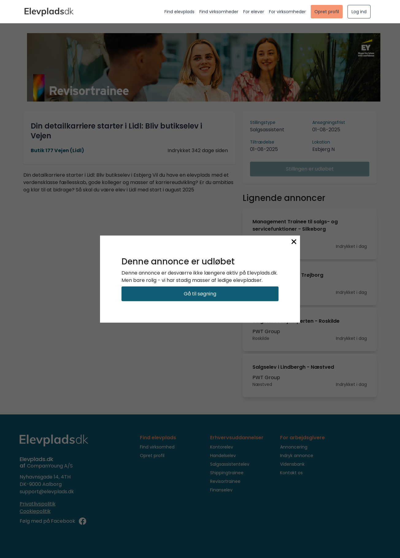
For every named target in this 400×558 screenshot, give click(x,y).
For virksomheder (287, 12)
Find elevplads (179, 12)
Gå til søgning (200, 293)
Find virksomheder (218, 12)
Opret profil (326, 12)
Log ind (359, 12)
